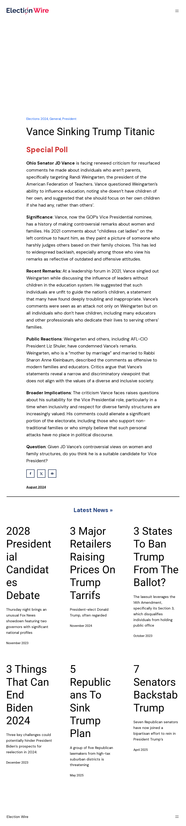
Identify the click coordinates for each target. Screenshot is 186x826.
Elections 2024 (37, 119)
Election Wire (17, 816)
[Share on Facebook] (30, 473)
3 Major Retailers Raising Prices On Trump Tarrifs (93, 563)
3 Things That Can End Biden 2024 (27, 695)
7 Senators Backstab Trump (155, 688)
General (55, 119)
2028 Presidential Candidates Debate (28, 563)
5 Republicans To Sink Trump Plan (90, 701)
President (69, 119)
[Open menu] (176, 10)
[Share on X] (41, 473)
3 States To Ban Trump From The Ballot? (156, 557)
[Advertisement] (93, 77)
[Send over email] (52, 473)
